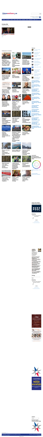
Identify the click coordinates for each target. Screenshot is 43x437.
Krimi (17, 19)
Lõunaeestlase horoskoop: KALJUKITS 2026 (36, 119)
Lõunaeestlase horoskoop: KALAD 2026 (36, 127)
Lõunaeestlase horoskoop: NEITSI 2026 (36, 102)
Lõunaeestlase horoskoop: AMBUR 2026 (36, 115)
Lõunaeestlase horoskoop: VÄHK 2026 (36, 94)
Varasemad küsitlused (36, 222)
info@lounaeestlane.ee (35, 17)
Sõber (34, 19)
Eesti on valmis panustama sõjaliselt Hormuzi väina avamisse (37, 62)
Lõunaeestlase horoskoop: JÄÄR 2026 (36, 82)
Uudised (4, 19)
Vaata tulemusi (36, 221)
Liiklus (11, 19)
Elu (36, 19)
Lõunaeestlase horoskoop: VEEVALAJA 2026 (36, 123)
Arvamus (23, 19)
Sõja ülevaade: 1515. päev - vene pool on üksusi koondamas (37, 78)
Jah (33, 217)
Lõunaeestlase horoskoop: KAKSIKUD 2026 (35, 90)
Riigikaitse (31, 19)
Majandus (8, 19)
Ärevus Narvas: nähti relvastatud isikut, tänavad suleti (37, 53)
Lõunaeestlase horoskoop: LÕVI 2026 (36, 98)
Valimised (4, 21)
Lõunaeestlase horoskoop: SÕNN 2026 (36, 86)
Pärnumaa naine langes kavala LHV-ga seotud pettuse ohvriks (37, 75)
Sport (20, 19)
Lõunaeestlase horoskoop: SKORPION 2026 (35, 110)
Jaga (2, 36)
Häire (15, 19)
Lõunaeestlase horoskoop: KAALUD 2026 (35, 106)
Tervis (27, 19)
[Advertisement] (21, 6)
